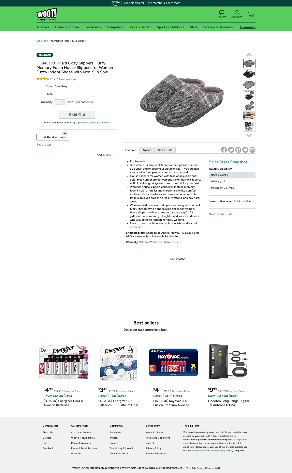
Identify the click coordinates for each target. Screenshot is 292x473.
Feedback (48, 448)
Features (130, 150)
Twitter (114, 437)
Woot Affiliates (154, 432)
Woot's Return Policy (83, 437)
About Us (48, 432)
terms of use (199, 450)
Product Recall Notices (84, 448)
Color (49, 86)
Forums (222, 14)
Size (50, 94)
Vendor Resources (156, 453)
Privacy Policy (153, 448)
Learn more (173, 3)
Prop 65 (150, 443)
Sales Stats (165, 150)
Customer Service (81, 432)
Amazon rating (66, 79)
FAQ (45, 443)
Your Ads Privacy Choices (200, 468)
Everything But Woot (121, 448)
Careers (47, 437)
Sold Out (77, 114)
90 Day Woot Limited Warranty (158, 242)
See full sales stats (221, 214)
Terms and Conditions (158, 437)
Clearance (42, 40)
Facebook (115, 432)
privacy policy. (218, 450)
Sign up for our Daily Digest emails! (90, 122)
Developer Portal (119, 453)
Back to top (43, 144)
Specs (147, 150)
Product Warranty (81, 443)
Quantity (47, 102)
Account (236, 14)
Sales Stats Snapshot (228, 161)
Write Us (76, 453)
